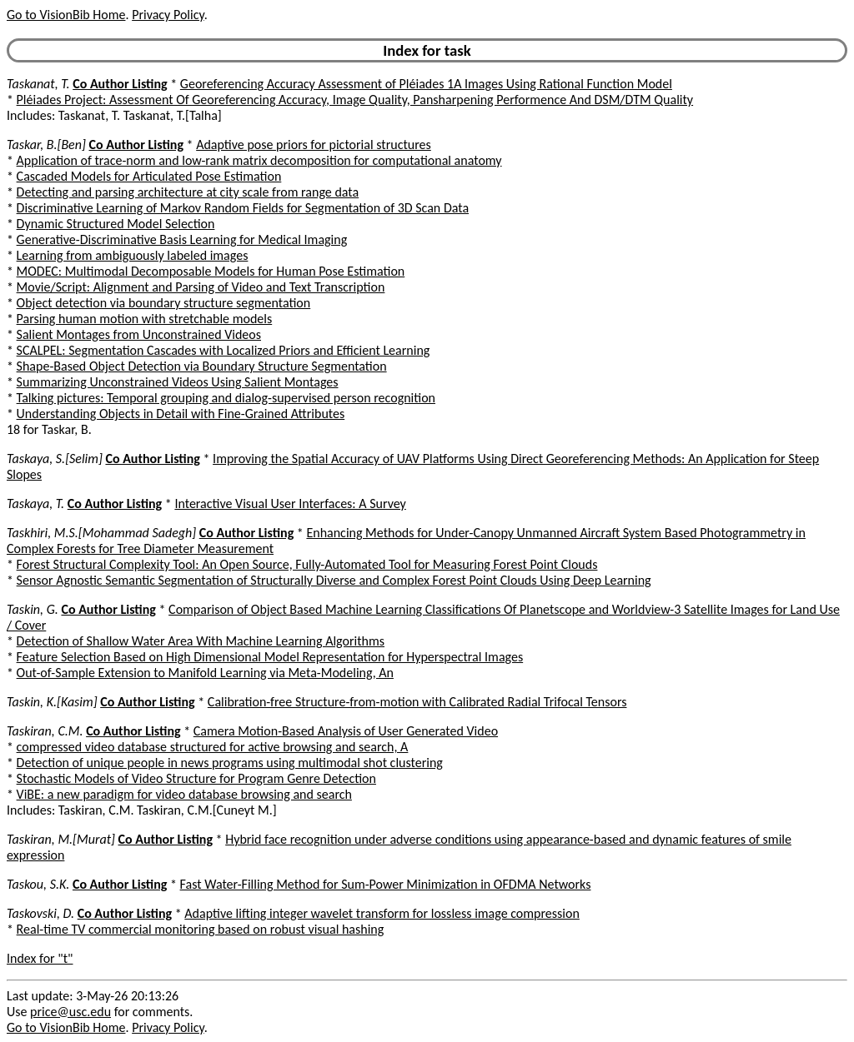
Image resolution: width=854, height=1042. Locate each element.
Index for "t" (40, 958)
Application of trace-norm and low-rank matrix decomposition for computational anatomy (259, 160)
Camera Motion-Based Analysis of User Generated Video (345, 731)
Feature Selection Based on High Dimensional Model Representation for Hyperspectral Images (270, 657)
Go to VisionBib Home (66, 14)
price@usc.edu (70, 1012)
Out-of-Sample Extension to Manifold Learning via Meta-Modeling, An (205, 673)
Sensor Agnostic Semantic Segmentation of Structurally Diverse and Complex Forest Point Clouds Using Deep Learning (334, 580)
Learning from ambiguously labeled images (133, 255)
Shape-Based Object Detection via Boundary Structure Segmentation (202, 366)
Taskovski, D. (40, 913)
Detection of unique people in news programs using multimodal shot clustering (230, 762)
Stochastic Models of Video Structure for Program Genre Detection (196, 778)
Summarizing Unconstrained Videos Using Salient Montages (178, 382)
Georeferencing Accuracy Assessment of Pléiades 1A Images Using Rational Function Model (426, 84)
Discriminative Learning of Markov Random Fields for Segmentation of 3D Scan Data (243, 208)
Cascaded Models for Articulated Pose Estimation (149, 176)
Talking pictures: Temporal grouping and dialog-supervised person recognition (226, 398)
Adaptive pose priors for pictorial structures (313, 144)
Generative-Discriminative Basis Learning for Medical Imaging (182, 239)
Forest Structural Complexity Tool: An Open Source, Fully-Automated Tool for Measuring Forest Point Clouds (307, 564)
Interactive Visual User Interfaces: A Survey (289, 503)
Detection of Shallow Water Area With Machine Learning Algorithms (200, 641)
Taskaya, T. (35, 503)
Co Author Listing (120, 84)
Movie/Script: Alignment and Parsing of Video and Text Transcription (201, 287)
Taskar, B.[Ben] (46, 144)
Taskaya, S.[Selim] (55, 458)
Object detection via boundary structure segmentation (164, 303)
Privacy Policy (167, 14)
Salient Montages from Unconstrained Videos (139, 334)
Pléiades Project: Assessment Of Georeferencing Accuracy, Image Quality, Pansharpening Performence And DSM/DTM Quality (355, 99)
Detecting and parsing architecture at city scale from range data (188, 192)
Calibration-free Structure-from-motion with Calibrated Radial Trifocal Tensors (417, 702)
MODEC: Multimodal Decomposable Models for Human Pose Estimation (211, 271)
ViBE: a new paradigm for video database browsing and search (184, 794)
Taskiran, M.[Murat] (61, 839)
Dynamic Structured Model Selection (116, 224)
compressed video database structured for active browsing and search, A (213, 747)
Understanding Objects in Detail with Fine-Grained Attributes (181, 413)
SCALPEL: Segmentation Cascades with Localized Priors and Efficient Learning (223, 350)
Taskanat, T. (38, 84)
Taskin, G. (32, 609)
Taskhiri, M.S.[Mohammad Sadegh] (101, 533)
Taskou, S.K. (38, 884)
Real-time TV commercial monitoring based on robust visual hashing (200, 929)
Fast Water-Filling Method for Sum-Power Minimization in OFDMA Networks (385, 884)
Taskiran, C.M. (45, 731)
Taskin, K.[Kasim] (52, 702)
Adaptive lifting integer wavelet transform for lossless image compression (382, 913)
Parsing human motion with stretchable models (145, 319)
